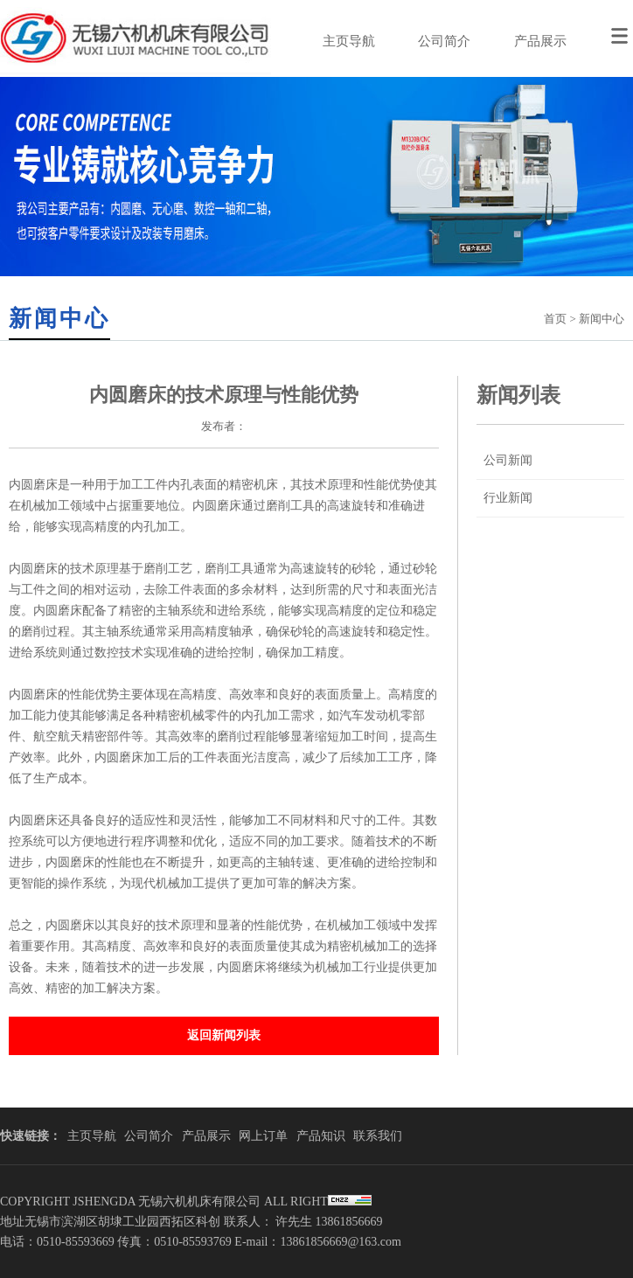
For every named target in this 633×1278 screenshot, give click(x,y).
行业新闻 (507, 497)
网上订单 (263, 1136)
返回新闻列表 (224, 1035)
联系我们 (377, 1136)
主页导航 (349, 41)
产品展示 (540, 41)
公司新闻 (507, 460)
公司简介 (444, 41)
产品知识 (320, 1136)
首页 (555, 318)
